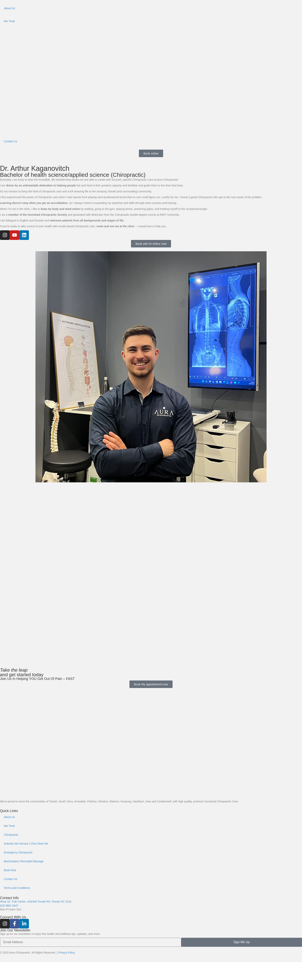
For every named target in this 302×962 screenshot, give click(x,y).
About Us (9, 8)
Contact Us (10, 141)
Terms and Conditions (17, 887)
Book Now (10, 870)
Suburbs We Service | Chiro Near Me (26, 843)
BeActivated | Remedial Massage (24, 861)
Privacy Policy (66, 952)
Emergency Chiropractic (18, 852)
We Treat (9, 21)
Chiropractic (11, 834)
